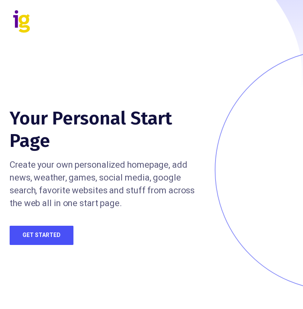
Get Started (41, 235)
